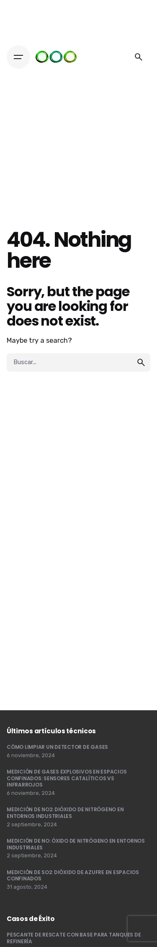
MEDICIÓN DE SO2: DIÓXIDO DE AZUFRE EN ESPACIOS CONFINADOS (73, 875)
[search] (141, 362)
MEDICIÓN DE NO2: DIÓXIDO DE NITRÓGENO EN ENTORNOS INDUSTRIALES (65, 813)
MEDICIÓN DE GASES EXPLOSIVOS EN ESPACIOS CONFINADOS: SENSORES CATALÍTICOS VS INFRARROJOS (66, 778)
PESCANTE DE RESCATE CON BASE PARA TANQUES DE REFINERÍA (74, 938)
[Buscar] (138, 57)
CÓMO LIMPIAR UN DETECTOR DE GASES (57, 746)
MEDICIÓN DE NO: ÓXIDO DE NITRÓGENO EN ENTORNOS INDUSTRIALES (76, 844)
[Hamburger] (18, 57)
